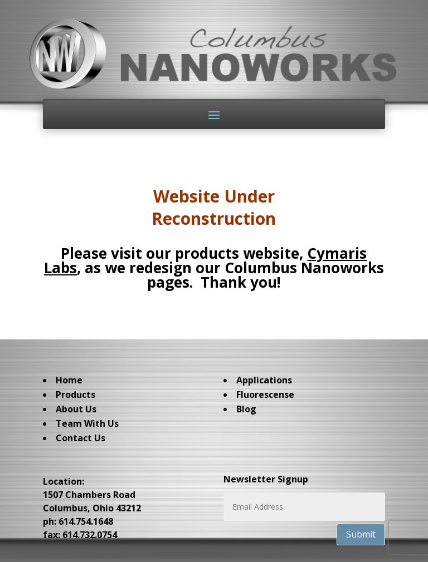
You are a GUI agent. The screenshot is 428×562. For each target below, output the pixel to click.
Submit (361, 534)
